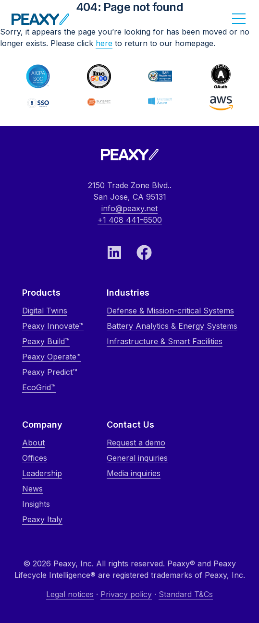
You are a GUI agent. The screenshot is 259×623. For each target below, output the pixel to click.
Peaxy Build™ (46, 341)
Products (41, 293)
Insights (36, 504)
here (104, 43)
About (33, 442)
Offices (34, 458)
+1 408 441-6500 (130, 220)
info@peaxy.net (129, 208)
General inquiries (137, 458)
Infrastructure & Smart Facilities (164, 341)
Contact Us (130, 424)
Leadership (42, 473)
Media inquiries (133, 473)
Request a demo (136, 442)
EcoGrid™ (39, 387)
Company (42, 424)
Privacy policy (126, 594)
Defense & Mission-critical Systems (170, 310)
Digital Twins (44, 310)
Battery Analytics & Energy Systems (172, 326)
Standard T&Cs (186, 594)
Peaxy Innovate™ (53, 326)
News (32, 488)
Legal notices (70, 594)
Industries (128, 293)
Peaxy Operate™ (51, 356)
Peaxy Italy (42, 519)
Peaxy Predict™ (49, 372)
